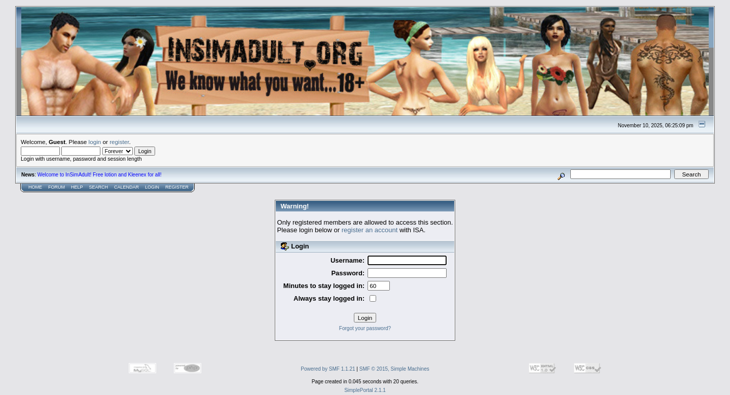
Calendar (126, 187)
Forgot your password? (365, 328)
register (119, 141)
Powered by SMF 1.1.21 (328, 369)
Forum (56, 187)
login (95, 141)
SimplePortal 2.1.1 (365, 390)
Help (77, 187)
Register (177, 187)
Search (98, 187)
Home (35, 187)
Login (152, 187)
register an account (370, 230)
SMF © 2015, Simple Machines (394, 369)
